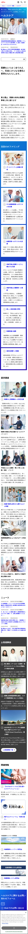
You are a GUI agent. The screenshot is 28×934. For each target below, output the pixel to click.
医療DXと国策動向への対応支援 (12, 399)
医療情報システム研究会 (10, 878)
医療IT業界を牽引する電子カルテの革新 (13, 505)
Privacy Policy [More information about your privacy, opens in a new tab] (5, 923)
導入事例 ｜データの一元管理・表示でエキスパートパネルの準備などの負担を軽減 (13, 666)
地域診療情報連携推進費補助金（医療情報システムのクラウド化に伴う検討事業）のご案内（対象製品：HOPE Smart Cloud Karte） (13, 42)
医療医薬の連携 (9, 331)
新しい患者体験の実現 (11, 309)
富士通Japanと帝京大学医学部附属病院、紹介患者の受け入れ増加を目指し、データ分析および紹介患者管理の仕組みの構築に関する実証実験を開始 (13, 51)
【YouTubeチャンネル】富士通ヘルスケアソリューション (13, 787)
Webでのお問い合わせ (12, 908)
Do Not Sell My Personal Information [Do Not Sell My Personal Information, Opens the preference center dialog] (14, 931)
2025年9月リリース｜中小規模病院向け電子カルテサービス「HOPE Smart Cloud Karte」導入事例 (13, 730)
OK (14, 928)
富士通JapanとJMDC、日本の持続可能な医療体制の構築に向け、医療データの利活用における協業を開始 (13, 630)
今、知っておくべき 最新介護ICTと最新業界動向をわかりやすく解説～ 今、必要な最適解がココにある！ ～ (13, 613)
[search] (21, 2)
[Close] (25, 912)
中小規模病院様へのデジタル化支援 (13, 205)
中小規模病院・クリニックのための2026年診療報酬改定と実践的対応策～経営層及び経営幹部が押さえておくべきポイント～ (13, 605)
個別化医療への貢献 (11, 351)
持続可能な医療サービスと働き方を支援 (13, 265)
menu (19, 59)
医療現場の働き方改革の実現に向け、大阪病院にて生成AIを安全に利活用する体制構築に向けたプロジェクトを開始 (13, 622)
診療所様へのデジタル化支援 (13, 242)
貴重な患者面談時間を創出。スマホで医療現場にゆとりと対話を (13, 697)
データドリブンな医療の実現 (13, 168)
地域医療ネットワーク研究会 (11, 849)
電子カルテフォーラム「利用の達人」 (13, 818)
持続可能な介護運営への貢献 (13, 289)
